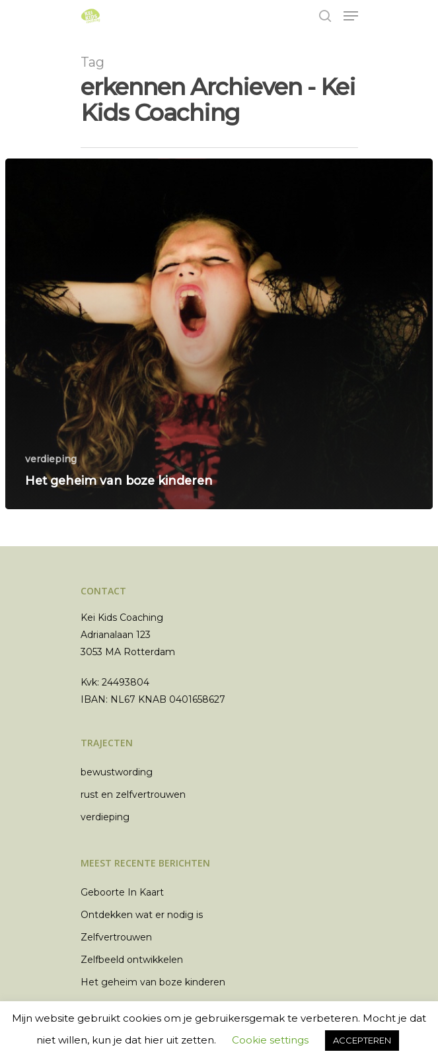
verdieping (51, 459)
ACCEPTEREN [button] (362, 1040)
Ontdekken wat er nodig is (142, 915)
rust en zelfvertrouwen (133, 794)
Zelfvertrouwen (116, 937)
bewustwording (117, 772)
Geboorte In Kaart (122, 892)
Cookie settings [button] (270, 1040)
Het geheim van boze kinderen (153, 982)
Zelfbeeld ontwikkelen (132, 960)
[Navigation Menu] (351, 15)
